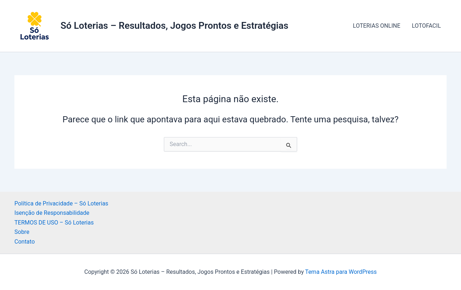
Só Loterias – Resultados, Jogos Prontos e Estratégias (174, 25)
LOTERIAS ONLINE (376, 25)
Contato (24, 241)
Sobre (21, 231)
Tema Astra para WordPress (341, 271)
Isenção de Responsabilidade (51, 212)
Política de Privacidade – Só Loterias (61, 203)
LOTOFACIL (426, 25)
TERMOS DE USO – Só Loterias (54, 222)
